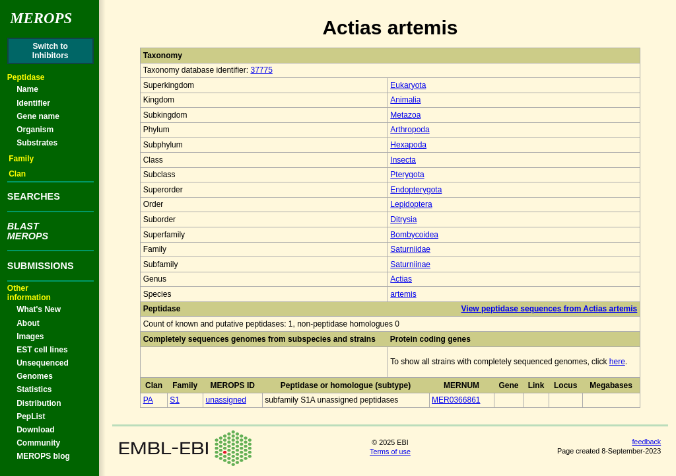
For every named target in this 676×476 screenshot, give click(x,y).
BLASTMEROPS (27, 231)
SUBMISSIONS (40, 265)
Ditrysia (403, 219)
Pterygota (407, 174)
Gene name (38, 116)
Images (30, 336)
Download (35, 429)
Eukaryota (408, 85)
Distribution (39, 403)
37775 (261, 70)
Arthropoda (409, 129)
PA (148, 400)
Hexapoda (408, 144)
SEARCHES (33, 196)
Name (27, 89)
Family (21, 158)
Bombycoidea (414, 234)
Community (38, 443)
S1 (175, 400)
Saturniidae (410, 249)
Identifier (33, 103)
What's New (39, 309)
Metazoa (405, 115)
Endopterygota (416, 189)
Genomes (35, 376)
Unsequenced (43, 363)
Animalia (405, 99)
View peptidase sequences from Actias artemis (549, 308)
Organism (35, 129)
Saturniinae (410, 264)
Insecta (403, 160)
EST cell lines (42, 349)
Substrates (37, 142)
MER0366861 (456, 400)
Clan (17, 173)
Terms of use (390, 452)
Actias (401, 279)
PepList (31, 416)
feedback (646, 442)
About (28, 323)
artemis (403, 294)
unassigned (226, 400)
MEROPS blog (43, 456)
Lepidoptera (411, 204)
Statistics (34, 389)
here (617, 361)
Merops (41, 18)
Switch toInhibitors (50, 51)
